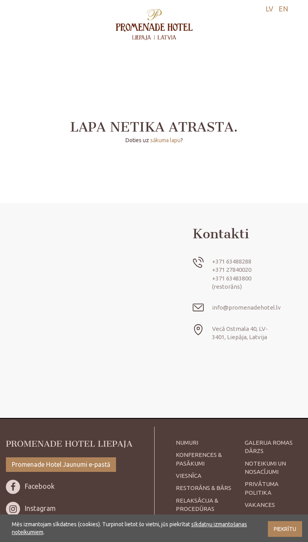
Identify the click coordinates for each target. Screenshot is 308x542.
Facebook (30, 486)
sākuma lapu (165, 140)
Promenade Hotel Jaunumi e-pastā (61, 464)
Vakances (260, 504)
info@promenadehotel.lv (246, 307)
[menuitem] (267, 9)
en (283, 9)
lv (269, 9)
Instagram (31, 508)
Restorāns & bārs (203, 487)
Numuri (187, 442)
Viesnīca (188, 475)
